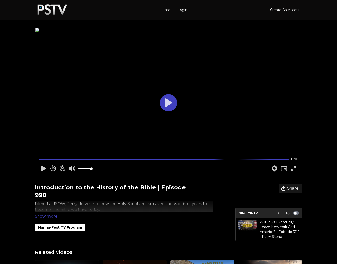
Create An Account (286, 10)
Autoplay (288, 213)
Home (165, 10)
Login (182, 10)
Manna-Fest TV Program (60, 221)
